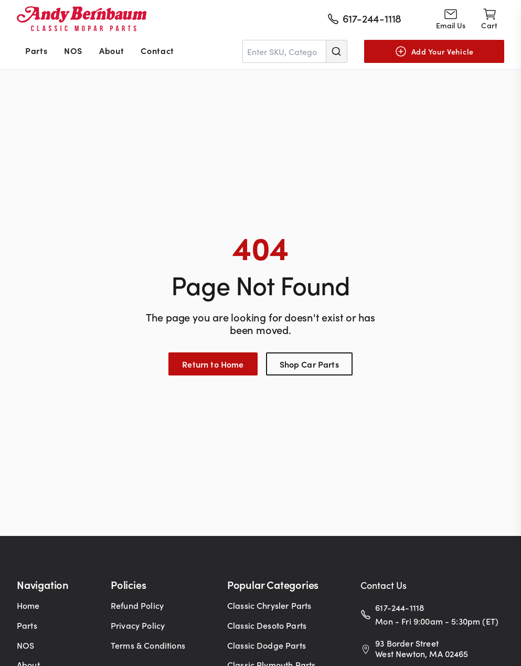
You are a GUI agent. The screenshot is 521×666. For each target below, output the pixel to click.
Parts (36, 50)
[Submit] (336, 51)
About (111, 50)
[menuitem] (36, 51)
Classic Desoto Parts (266, 625)
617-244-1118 (399, 607)
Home (28, 605)
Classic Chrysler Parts (269, 605)
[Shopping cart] (489, 19)
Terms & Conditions (148, 645)
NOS (73, 50)
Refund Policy (137, 605)
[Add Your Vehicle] (434, 51)
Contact (157, 50)
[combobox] (295, 51)
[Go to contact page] (450, 19)
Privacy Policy (138, 625)
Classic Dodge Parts (266, 645)
